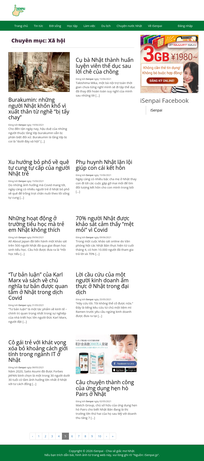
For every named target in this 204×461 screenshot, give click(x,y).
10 (99, 436)
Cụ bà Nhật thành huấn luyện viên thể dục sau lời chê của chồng (104, 65)
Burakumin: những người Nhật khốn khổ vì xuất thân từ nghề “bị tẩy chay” (38, 108)
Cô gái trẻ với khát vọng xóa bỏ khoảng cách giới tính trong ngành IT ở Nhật (38, 351)
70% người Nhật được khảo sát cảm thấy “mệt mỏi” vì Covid (105, 224)
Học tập (72, 26)
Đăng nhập (185, 26)
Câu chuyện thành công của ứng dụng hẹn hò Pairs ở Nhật (105, 388)
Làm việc (89, 26)
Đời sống (55, 26)
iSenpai (22, 124)
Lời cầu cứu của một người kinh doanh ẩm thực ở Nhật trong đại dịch (102, 283)
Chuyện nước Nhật (129, 26)
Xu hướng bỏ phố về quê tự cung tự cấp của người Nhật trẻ (39, 167)
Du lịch (106, 26)
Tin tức (38, 26)
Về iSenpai (155, 26)
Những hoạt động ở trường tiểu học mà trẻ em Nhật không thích (36, 224)
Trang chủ (21, 26)
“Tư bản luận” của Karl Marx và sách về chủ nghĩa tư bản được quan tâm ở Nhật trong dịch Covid (38, 286)
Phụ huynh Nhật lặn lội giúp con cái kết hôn (104, 164)
